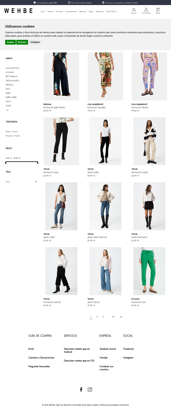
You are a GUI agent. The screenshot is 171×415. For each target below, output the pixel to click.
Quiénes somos (108, 348)
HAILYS (8, 101)
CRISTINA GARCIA (12, 81)
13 (113, 316)
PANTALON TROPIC (139, 107)
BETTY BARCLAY (12, 76)
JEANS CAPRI (92, 172)
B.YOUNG (10, 72)
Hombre (50, 11)
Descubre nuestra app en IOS (79, 360)
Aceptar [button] (10, 42)
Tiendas (104, 357)
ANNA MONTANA (12, 68)
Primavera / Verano (13, 136)
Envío (31, 348)
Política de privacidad (109, 405)
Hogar (91, 11)
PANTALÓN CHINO (139, 172)
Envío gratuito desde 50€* (47, 3)
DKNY (8, 89)
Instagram (128, 357)
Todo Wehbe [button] (111, 11)
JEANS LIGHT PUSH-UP (97, 237)
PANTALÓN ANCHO (52, 302)
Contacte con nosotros (106, 368)
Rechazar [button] (22, 42)
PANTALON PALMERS (96, 107)
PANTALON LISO (138, 302)
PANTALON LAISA (50, 172)
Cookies (95, 405)
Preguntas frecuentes (39, 366)
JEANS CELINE (93, 302)
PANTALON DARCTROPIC (54, 107)
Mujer (43, 11)
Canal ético (124, 405)
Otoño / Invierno (12, 131)
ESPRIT (8, 93)
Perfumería (100, 11)
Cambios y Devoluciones (41, 357)
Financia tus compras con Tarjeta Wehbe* (122, 3)
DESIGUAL (9, 85)
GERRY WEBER (11, 97)
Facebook (128, 348)
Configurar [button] (35, 42)
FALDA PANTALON (139, 237)
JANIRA (8, 106)
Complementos (71, 11)
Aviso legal (86, 405)
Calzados (59, 11)
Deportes (82, 11)
